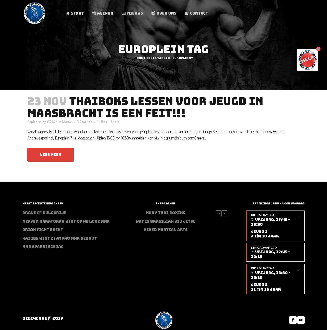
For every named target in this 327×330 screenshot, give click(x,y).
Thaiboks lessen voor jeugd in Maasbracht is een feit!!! (145, 107)
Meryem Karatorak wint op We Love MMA (66, 221)
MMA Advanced (275, 252)
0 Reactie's (84, 121)
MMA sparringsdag (43, 246)
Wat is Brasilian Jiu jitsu (166, 221)
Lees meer (50, 154)
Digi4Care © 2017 (42, 318)
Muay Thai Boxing (165, 213)
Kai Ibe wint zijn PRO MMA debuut (59, 238)
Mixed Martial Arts (166, 229)
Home (138, 58)
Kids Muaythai (275, 226)
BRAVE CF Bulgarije (44, 213)
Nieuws (67, 121)
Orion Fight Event (42, 229)
